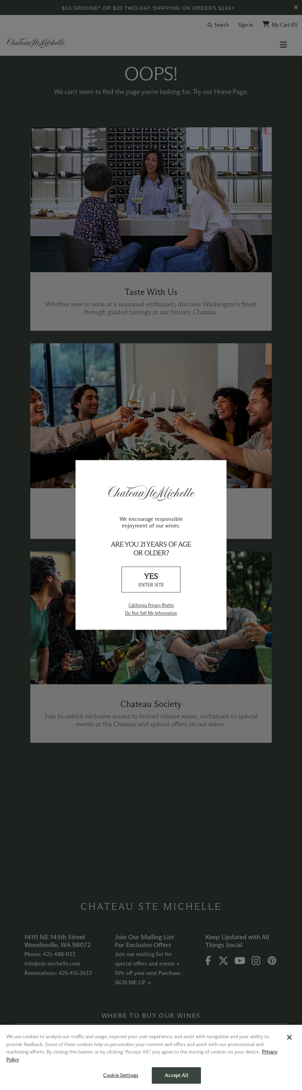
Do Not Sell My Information (151, 613)
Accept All (176, 1075)
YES (151, 580)
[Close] (289, 1037)
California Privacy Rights (151, 605)
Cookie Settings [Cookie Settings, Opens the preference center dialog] (120, 1075)
